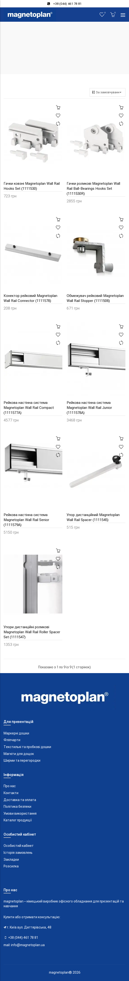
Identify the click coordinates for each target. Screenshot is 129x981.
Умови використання (20, 813)
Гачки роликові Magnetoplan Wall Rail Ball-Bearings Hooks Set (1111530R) (93, 188)
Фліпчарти (12, 740)
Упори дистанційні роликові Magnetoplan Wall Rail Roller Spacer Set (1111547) (32, 632)
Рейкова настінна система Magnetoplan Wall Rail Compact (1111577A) (29, 408)
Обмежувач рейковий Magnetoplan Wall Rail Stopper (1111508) (95, 298)
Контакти (11, 793)
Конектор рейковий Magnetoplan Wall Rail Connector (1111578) (30, 298)
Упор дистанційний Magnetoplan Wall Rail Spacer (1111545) (93, 517)
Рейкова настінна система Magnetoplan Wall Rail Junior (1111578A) (89, 408)
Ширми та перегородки (22, 760)
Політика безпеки (17, 806)
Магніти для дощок (19, 754)
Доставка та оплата (20, 800)
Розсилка (11, 866)
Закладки (11, 859)
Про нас (10, 786)
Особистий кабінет (19, 846)
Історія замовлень (18, 852)
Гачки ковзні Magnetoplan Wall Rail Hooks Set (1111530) (32, 186)
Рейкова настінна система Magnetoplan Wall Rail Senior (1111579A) (26, 520)
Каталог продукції (18, 820)
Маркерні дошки (16, 733)
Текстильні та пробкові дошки (27, 747)
